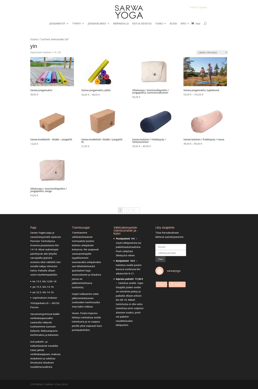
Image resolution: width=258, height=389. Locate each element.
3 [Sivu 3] (128, 210)
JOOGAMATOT (57, 23)
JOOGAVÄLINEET (97, 23)
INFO (183, 23)
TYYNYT (76, 23)
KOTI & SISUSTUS (142, 23)
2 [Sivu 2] (124, 210)
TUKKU (159, 23)
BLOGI (173, 23)
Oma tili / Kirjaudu (198, 7)
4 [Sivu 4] (132, 210)
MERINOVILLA (121, 23)
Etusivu (34, 39)
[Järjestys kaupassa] (212, 52)
